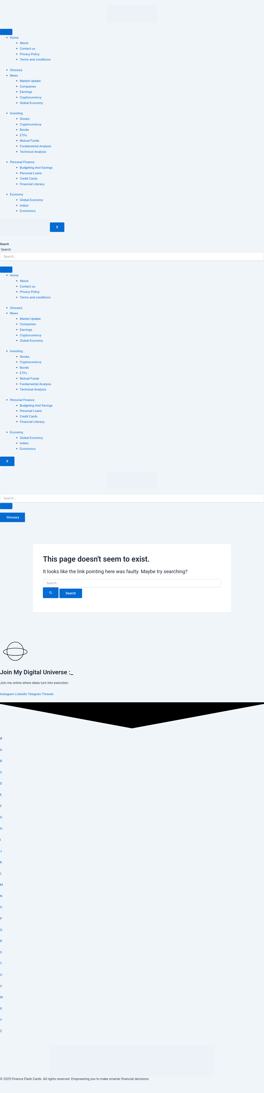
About (24, 43)
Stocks (25, 118)
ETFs (23, 134)
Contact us (28, 48)
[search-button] (6, 503)
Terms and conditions (36, 59)
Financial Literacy (32, 183)
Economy (17, 193)
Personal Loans (31, 172)
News (14, 75)
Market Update (30, 81)
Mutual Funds (30, 140)
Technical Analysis (33, 151)
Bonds (24, 129)
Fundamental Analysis (36, 145)
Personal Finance (22, 161)
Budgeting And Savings (37, 166)
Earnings (26, 91)
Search (4, 242)
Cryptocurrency (31, 97)
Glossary (16, 70)
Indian (24, 204)
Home (14, 38)
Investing (16, 113)
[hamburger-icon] (6, 32)
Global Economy (32, 102)
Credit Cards (29, 177)
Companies (28, 86)
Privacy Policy (30, 54)
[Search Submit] (51, 589)
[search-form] (132, 495)
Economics (28, 210)
